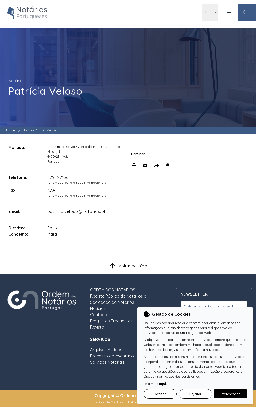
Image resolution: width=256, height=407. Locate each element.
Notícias (98, 308)
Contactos (100, 314)
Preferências (230, 394)
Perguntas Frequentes (111, 320)
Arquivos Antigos (106, 349)
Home (10, 130)
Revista (97, 327)
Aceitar (160, 394)
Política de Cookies (109, 402)
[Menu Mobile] (229, 12)
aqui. (163, 383)
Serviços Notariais (107, 362)
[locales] (210, 12)
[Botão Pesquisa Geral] (247, 12)
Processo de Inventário (112, 355)
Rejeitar (195, 394)
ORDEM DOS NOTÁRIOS (112, 289)
